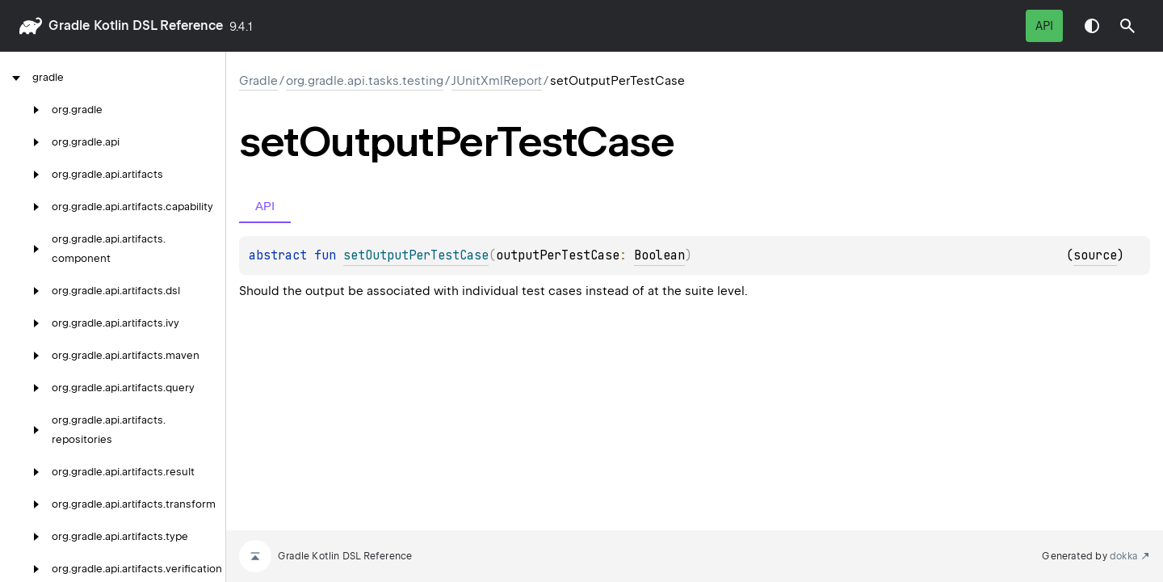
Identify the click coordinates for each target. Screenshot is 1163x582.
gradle (69, 25)
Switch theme (1092, 26)
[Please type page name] (1127, 26)
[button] (1127, 26)
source (1095, 255)
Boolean (659, 255)
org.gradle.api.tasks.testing (364, 81)
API (1044, 25)
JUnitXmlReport (496, 81)
